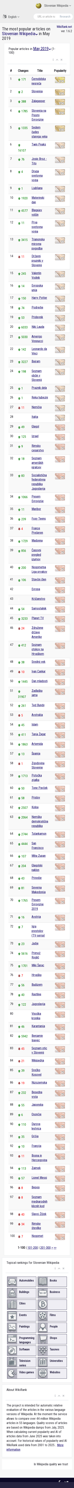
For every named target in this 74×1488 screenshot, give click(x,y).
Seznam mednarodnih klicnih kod (39, 1201)
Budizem (37, 984)
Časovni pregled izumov (36, 554)
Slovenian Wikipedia (53, 6)
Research (65, 16)
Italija (35, 417)
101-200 (32, 1248)
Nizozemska (39, 1082)
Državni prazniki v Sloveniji (37, 260)
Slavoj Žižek (39, 1214)
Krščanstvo (38, 599)
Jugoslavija (38, 1004)
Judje (35, 943)
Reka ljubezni (40, 397)
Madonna (37, 540)
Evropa (36, 589)
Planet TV (38, 618)
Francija (36, 1146)
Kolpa (35, 807)
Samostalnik (39, 608)
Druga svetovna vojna (37, 175)
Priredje (37, 878)
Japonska (37, 1104)
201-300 (45, 1248)
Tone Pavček (40, 788)
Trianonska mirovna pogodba (38, 243)
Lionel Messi (39, 1178)
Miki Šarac (38, 965)
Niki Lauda (38, 327)
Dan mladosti (40, 681)
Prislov (36, 797)
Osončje (36, 1114)
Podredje (37, 307)
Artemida (37, 744)
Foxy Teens (39, 518)
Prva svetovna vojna (37, 226)
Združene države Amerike (37, 632)
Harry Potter (39, 298)
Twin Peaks (39, 144)
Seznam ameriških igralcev (37, 462)
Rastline (36, 994)
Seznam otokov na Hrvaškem (38, 649)
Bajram (36, 361)
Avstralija (37, 715)
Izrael (35, 436)
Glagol (35, 426)
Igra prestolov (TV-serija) (38, 930)
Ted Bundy (38, 705)
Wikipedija (38, 1060)
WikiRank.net (64, 27)
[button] (53, 60)
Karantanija (38, 1026)
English (11, 17)
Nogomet (37, 1236)
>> (55, 1248)
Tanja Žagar (39, 734)
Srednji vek (38, 662)
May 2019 (42, 48)
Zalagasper (38, 101)
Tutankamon (39, 833)
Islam (35, 724)
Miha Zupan (39, 856)
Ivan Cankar (39, 671)
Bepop (36, 1187)
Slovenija (37, 91)
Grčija (35, 1136)
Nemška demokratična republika (40, 821)
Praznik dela (39, 388)
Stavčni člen (39, 579)
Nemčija (37, 407)
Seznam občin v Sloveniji (37, 375)
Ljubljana (37, 188)
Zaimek (36, 1168)
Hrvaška (36, 975)
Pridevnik (37, 317)
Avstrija (36, 917)
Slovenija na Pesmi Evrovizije (39, 115)
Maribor (36, 509)
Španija (36, 753)
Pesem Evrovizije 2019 (38, 904)
